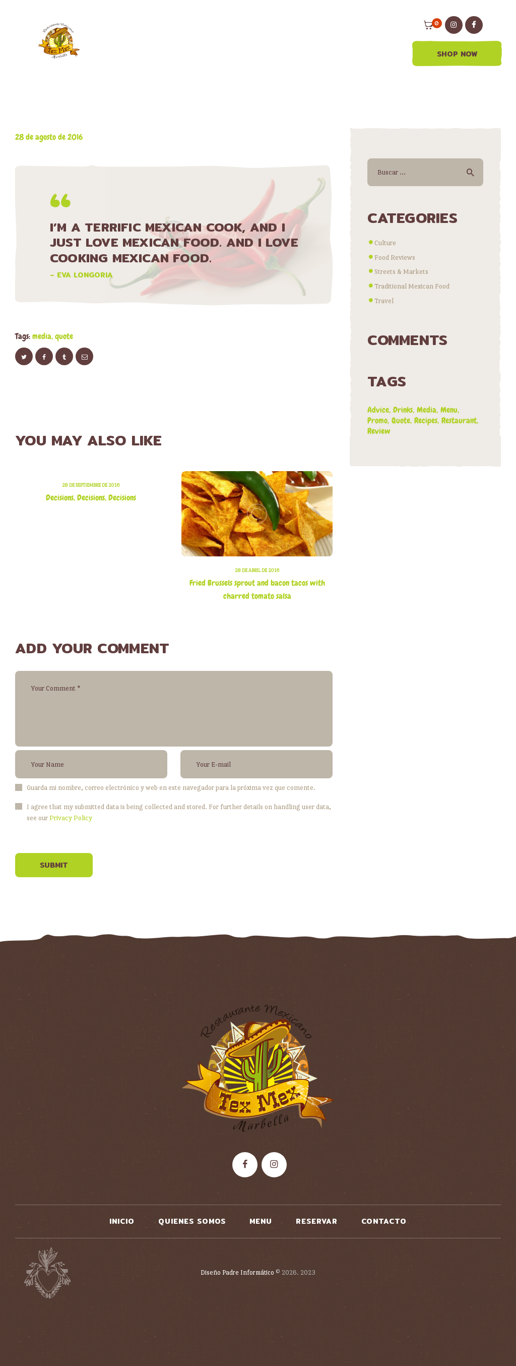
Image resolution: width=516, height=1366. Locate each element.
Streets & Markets (401, 271)
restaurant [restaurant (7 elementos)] (459, 420)
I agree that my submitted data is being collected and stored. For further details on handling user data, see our (179, 812)
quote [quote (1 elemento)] (401, 420)
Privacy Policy (70, 818)
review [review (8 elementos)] (379, 431)
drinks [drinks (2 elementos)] (403, 410)
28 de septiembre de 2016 (90, 485)
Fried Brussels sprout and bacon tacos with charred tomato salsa (257, 589)
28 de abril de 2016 (257, 570)
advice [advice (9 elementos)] (378, 410)
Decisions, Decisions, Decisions (91, 497)
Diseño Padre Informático (237, 1272)
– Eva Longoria (81, 274)
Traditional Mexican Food (411, 286)
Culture (385, 243)
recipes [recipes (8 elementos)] (425, 420)
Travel (384, 301)
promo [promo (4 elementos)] (377, 420)
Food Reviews (394, 257)
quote (64, 336)
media (41, 336)
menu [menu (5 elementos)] (449, 410)
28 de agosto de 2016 (49, 137)
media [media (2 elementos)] (426, 410)
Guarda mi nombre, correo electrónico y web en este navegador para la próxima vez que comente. (171, 787)
